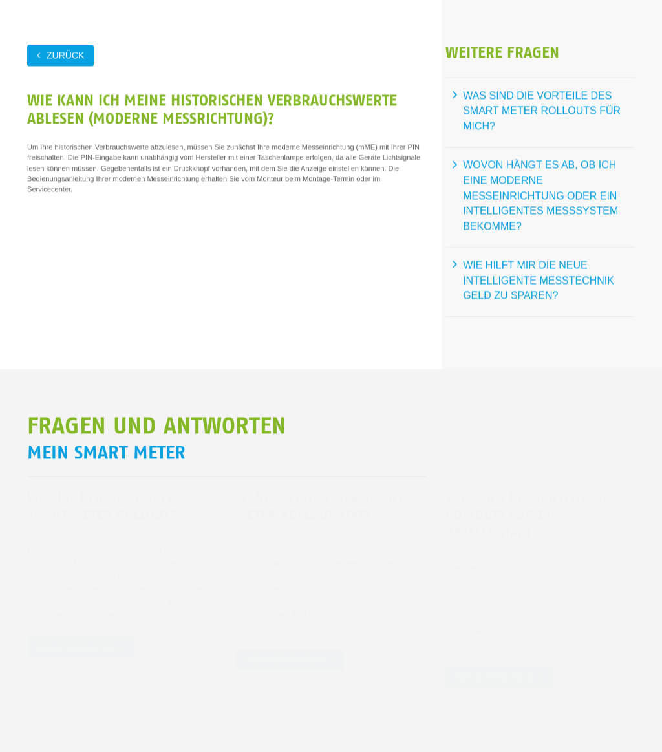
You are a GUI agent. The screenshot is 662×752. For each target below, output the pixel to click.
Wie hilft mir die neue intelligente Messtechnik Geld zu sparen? (538, 280)
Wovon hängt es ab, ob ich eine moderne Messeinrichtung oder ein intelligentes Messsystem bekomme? (540, 195)
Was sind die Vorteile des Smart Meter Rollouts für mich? (542, 110)
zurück (65, 55)
